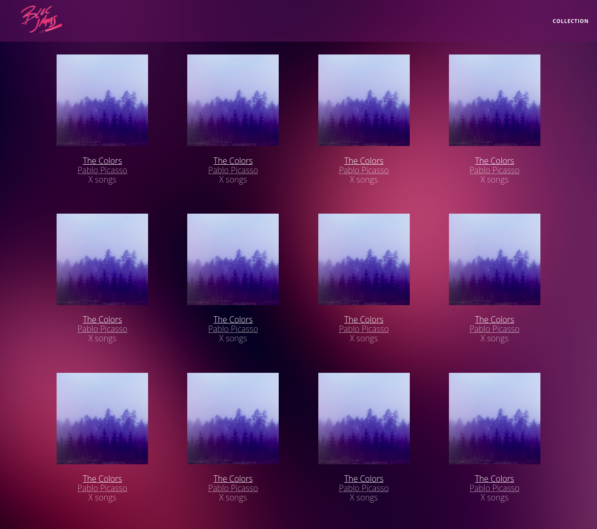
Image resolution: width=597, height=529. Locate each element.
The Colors (102, 160)
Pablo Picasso (102, 170)
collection (571, 21)
